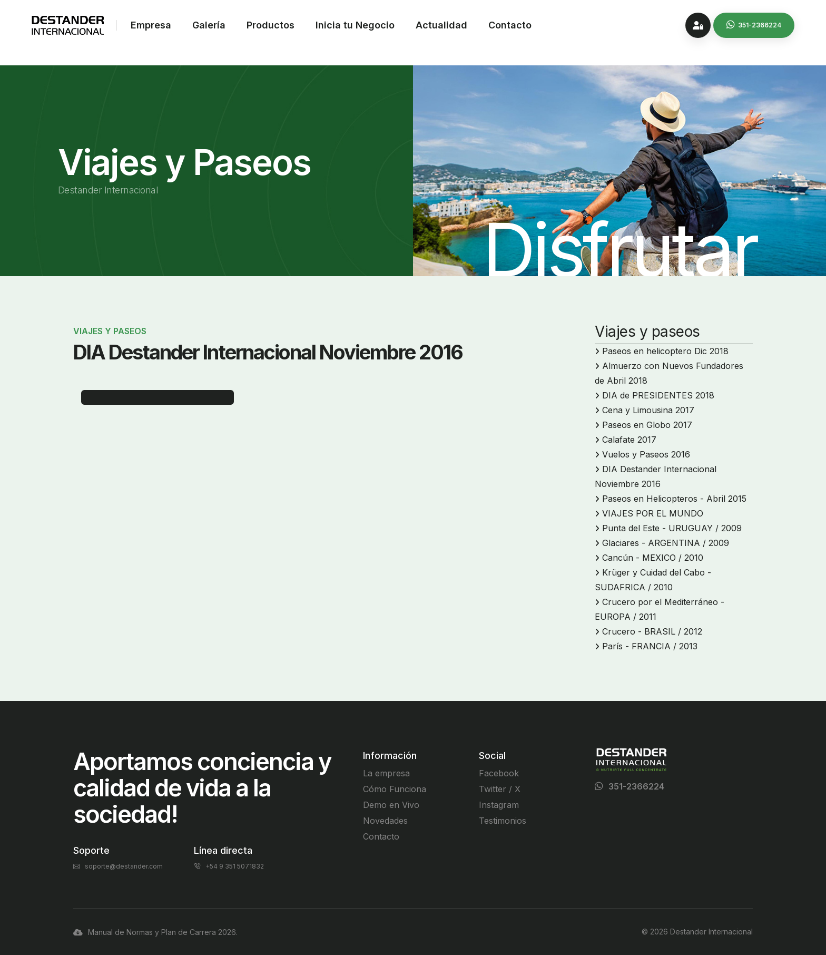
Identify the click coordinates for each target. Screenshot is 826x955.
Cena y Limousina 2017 (648, 410)
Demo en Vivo (391, 805)
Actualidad (441, 25)
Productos (270, 25)
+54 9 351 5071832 (229, 866)
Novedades (385, 820)
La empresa (386, 773)
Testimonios (502, 820)
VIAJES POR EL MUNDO (652, 513)
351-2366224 (636, 786)
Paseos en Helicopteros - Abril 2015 (674, 498)
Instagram (499, 805)
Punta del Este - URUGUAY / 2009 (672, 528)
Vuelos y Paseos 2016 (646, 454)
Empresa (151, 25)
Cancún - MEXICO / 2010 (652, 557)
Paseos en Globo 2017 (647, 425)
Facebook (499, 773)
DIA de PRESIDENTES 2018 (658, 395)
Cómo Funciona (394, 789)
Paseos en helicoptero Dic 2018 (665, 351)
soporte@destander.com (118, 866)
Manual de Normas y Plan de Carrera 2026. (155, 932)
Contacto (510, 25)
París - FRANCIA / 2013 (649, 646)
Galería (208, 25)
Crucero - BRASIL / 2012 (652, 631)
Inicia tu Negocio (355, 25)
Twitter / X (499, 789)
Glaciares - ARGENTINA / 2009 (665, 543)
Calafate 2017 (629, 439)
